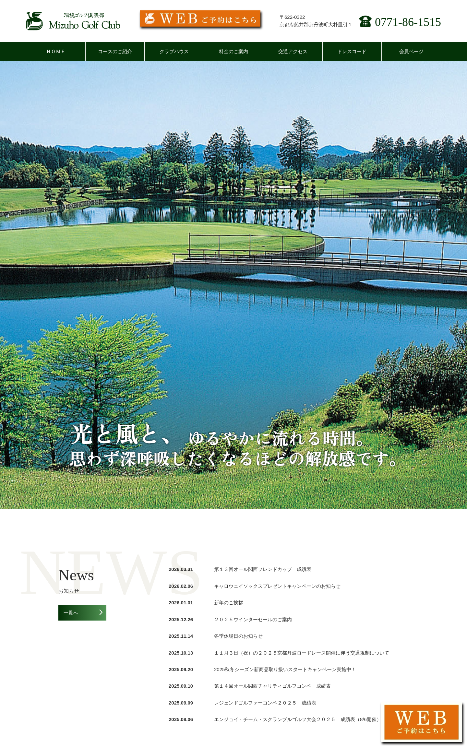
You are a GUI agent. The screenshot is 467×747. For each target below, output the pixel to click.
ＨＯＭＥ (56, 51)
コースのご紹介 (115, 51)
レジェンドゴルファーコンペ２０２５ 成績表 (265, 703)
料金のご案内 (233, 51)
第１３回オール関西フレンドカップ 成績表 (262, 569)
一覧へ (71, 612)
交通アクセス (292, 51)
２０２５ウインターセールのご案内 (253, 619)
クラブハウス (174, 51)
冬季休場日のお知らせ (238, 636)
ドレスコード (351, 51)
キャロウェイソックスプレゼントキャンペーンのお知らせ (277, 586)
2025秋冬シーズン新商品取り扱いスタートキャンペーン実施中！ (285, 669)
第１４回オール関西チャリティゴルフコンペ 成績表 (272, 686)
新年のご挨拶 (228, 602)
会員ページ (411, 51)
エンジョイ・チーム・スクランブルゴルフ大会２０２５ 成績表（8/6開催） (297, 719)
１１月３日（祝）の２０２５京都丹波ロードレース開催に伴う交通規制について (301, 653)
